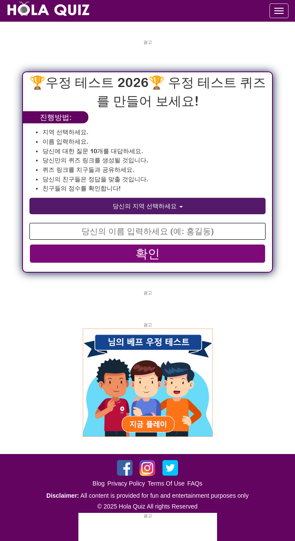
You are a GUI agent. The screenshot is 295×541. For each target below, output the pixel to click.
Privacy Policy (126, 483)
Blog (99, 483)
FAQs (194, 483)
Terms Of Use (166, 483)
